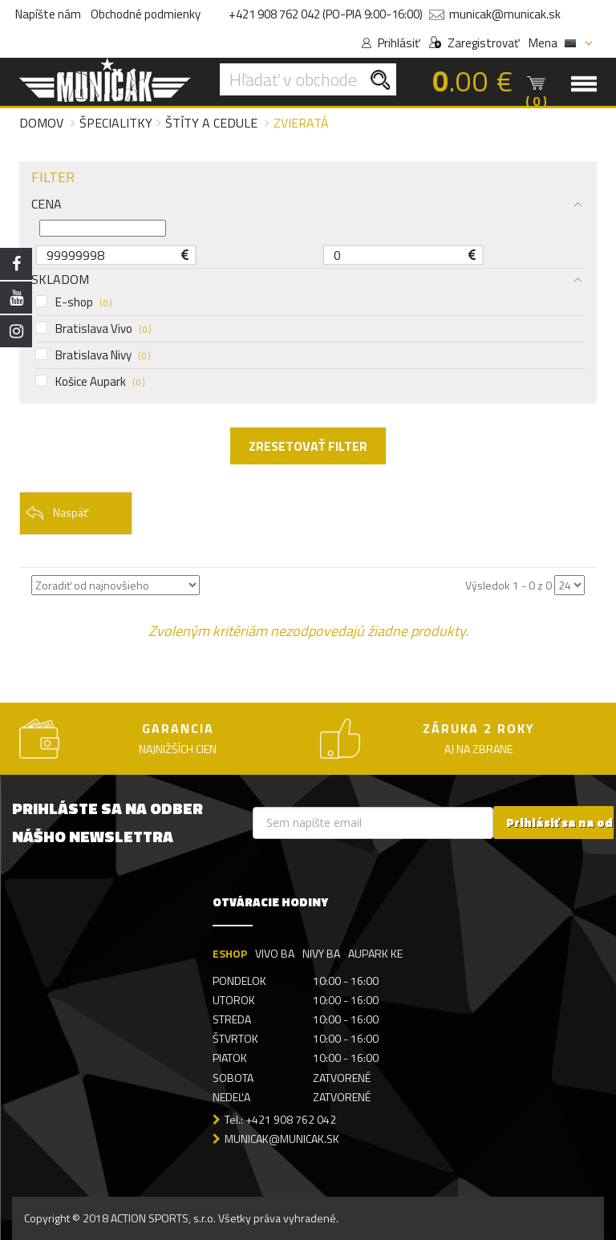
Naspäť (56, 513)
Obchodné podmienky (146, 14)
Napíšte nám (48, 14)
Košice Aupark (89, 382)
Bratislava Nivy (92, 355)
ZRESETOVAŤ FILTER (308, 446)
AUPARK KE (375, 953)
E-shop (73, 302)
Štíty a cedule (211, 122)
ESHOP (230, 953)
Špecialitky (115, 122)
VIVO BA (274, 953)
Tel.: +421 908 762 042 (280, 1119)
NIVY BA (321, 953)
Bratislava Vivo (93, 329)
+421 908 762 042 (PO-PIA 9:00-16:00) (326, 14)
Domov (41, 122)
